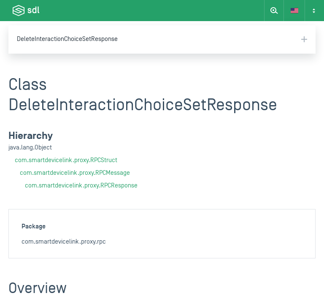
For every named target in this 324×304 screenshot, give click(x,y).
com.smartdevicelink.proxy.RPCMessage (75, 172)
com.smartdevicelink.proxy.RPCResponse (81, 185)
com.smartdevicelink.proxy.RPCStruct (66, 160)
